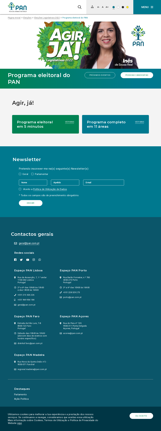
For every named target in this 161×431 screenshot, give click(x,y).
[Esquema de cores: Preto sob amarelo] (127, 7)
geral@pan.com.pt (29, 243)
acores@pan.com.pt (73, 333)
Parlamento (20, 394)
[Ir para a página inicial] (17, 7)
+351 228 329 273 (71, 292)
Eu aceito (141, 416)
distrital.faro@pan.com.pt (30, 343)
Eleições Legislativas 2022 (47, 18)
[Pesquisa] (79, 7)
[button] (147, 7)
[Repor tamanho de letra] (102, 7)
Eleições (27, 18)
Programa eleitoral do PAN (75, 18)
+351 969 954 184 (26, 300)
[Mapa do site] (92, 7)
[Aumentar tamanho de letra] (107, 7)
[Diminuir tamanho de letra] (98, 7)
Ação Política (21, 398)
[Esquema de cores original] (113, 7)
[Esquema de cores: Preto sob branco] (118, 7)
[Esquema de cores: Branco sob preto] (123, 7)
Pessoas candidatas (136, 75)
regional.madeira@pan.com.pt (32, 369)
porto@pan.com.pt (72, 297)
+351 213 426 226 (26, 295)
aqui (19, 423)
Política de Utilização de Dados (50, 189)
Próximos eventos (99, 75)
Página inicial (14, 18)
